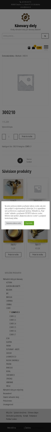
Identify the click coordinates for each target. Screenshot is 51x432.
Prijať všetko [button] (29, 223)
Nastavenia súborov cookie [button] (13, 223)
